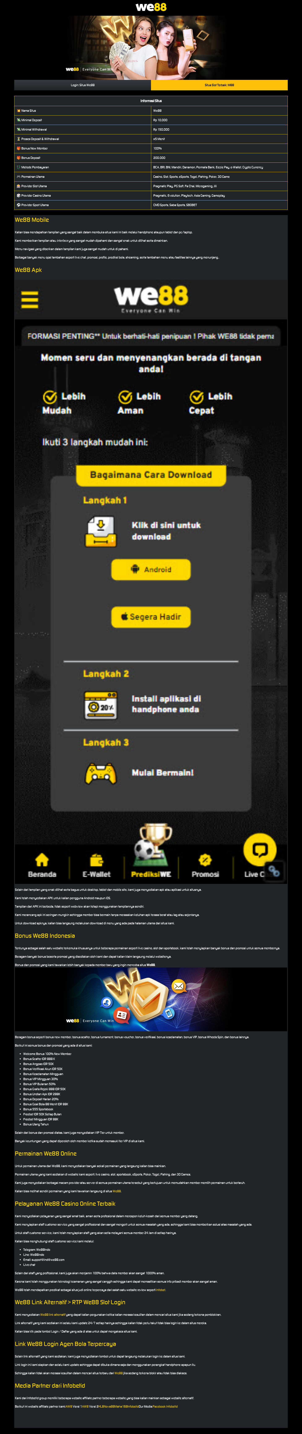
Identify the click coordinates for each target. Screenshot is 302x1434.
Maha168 (121, 1406)
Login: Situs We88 (83, 85)
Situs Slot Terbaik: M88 (219, 85)
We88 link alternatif (52, 1315)
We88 (117, 1191)
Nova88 (109, 1406)
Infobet (160, 1290)
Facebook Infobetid (165, 1406)
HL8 (101, 1406)
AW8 (69, 1406)
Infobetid (133, 1406)
